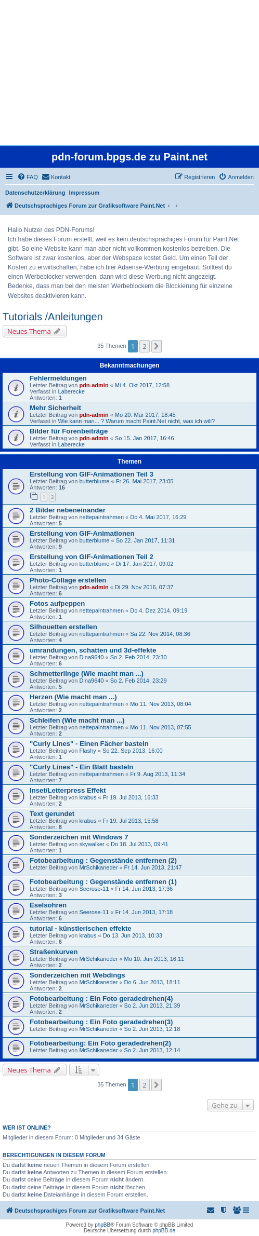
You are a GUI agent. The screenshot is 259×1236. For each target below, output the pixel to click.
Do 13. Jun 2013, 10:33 (132, 935)
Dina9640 (91, 657)
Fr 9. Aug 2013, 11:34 (157, 774)
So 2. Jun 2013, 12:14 (152, 1050)
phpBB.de (163, 1230)
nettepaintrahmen (101, 517)
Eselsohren (48, 905)
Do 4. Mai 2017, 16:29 (158, 517)
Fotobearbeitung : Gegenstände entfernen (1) (103, 882)
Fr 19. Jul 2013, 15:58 (131, 821)
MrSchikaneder (98, 867)
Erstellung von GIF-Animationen (82, 533)
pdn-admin (93, 385)
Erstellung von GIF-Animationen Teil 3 (91, 474)
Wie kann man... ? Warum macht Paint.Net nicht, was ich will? (136, 421)
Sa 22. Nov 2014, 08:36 (160, 634)
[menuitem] (27, 177)
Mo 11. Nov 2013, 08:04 (160, 704)
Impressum (84, 192)
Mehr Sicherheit (55, 408)
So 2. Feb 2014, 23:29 (138, 680)
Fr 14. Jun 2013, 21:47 (153, 867)
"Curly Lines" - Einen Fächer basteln (89, 744)
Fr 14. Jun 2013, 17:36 (144, 889)
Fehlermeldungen (58, 378)
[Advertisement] (129, 72)
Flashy (87, 751)
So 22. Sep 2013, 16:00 (132, 751)
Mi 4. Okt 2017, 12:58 (142, 385)
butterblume (94, 481)
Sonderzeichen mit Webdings (77, 975)
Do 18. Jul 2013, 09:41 (140, 844)
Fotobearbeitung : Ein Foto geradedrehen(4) (101, 998)
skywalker (91, 844)
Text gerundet (52, 814)
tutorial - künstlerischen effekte (81, 928)
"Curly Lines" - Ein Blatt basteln (81, 767)
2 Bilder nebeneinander (68, 510)
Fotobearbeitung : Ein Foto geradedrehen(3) (101, 1022)
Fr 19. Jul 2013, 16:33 (131, 797)
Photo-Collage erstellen (68, 580)
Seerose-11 (94, 889)
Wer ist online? (27, 1127)
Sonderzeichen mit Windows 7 (79, 837)
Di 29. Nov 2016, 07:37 (144, 587)
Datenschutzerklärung (35, 192)
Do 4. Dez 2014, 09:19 (158, 610)
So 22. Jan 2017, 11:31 (145, 540)
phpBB (102, 1225)
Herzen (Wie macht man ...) (73, 697)
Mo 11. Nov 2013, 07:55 (160, 727)
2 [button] (144, 346)
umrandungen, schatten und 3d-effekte (93, 650)
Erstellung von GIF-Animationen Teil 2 (91, 557)
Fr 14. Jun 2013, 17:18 (144, 912)
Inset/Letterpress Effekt (68, 790)
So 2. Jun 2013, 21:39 (152, 1005)
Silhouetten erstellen (63, 627)
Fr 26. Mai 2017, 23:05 (145, 481)
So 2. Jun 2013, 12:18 (152, 1029)
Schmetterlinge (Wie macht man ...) (87, 673)
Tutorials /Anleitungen (53, 316)
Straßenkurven (53, 952)
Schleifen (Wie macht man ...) (77, 720)
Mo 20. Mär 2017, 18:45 (145, 415)
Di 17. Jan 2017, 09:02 (145, 564)
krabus (87, 797)
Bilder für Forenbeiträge (69, 431)
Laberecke (71, 391)
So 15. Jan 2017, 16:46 (144, 438)
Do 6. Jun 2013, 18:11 (152, 982)
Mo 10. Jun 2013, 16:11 (154, 959)
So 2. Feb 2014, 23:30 (138, 657)
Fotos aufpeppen (57, 603)
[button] (156, 346)
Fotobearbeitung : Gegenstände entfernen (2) (103, 860)
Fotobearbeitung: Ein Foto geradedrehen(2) (100, 1043)
